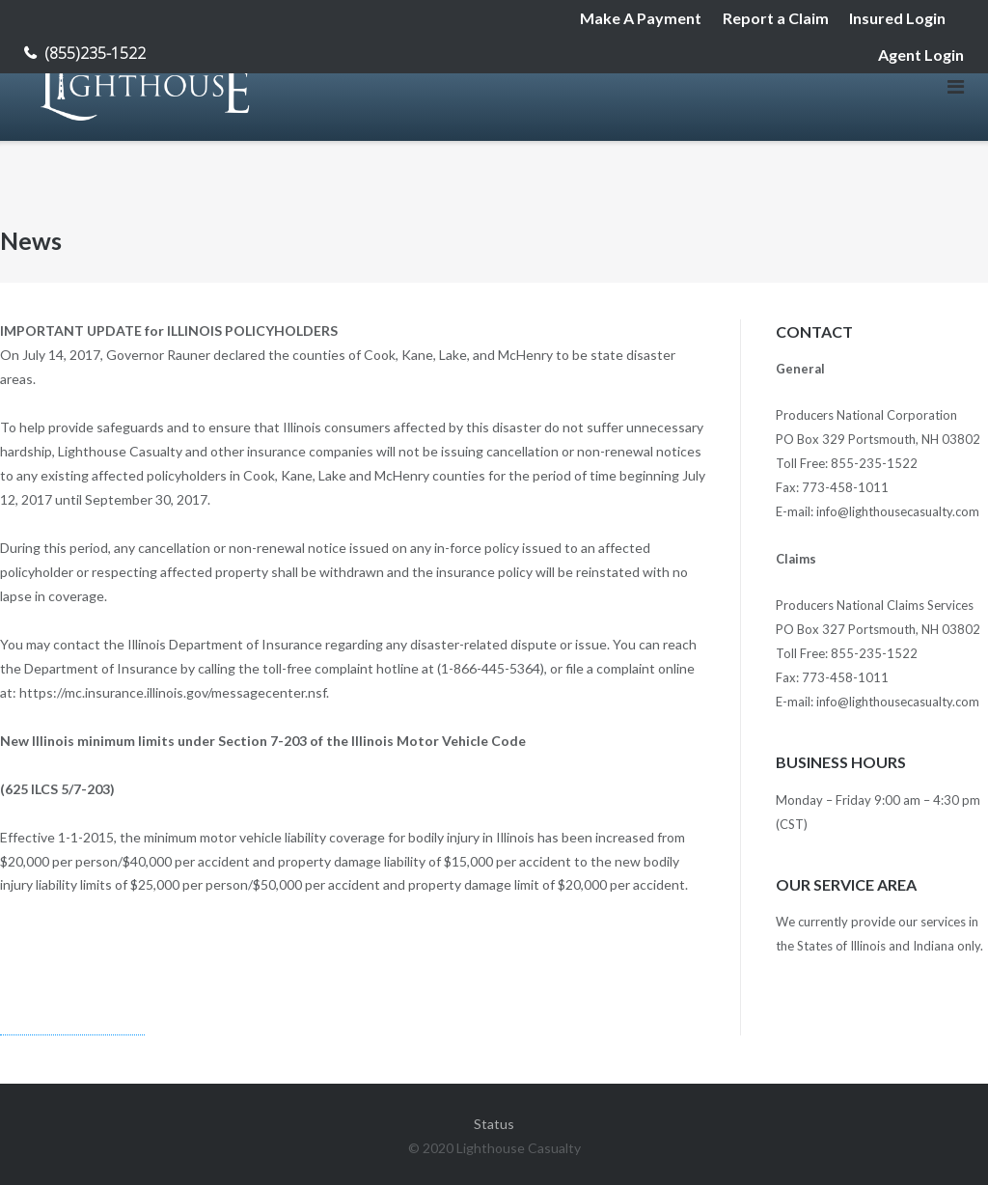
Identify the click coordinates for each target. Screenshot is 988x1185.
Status (494, 1124)
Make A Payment (640, 18)
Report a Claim (776, 18)
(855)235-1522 (95, 53)
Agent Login (921, 54)
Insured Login (897, 18)
